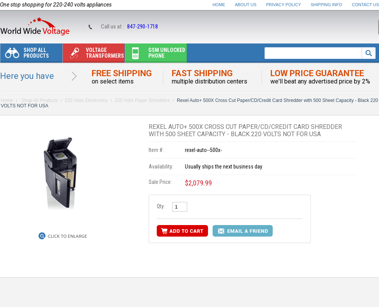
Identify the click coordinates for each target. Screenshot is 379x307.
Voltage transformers (93, 55)
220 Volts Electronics (86, 100)
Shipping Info (326, 4)
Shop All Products (24, 55)
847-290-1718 (142, 26)
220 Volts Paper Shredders (142, 100)
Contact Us (365, 4)
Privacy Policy (283, 4)
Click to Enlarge (67, 236)
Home (219, 4)
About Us (246, 4)
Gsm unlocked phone (155, 55)
